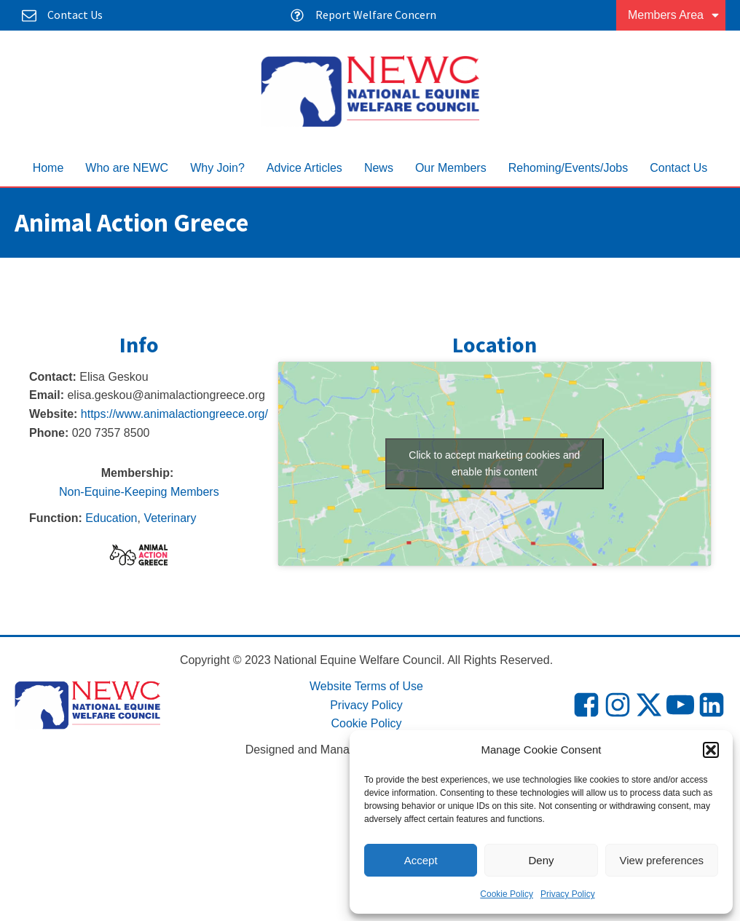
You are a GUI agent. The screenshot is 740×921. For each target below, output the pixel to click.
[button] (711, 750)
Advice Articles (304, 168)
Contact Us (678, 168)
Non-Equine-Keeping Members (139, 492)
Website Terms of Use (366, 686)
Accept (421, 860)
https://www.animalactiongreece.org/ (174, 414)
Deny (541, 860)
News (378, 168)
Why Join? (217, 168)
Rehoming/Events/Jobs (568, 168)
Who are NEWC (126, 168)
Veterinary (169, 518)
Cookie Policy (506, 894)
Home (48, 168)
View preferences (662, 860)
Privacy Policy (567, 894)
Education (111, 518)
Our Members (451, 168)
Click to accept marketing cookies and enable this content (494, 463)
